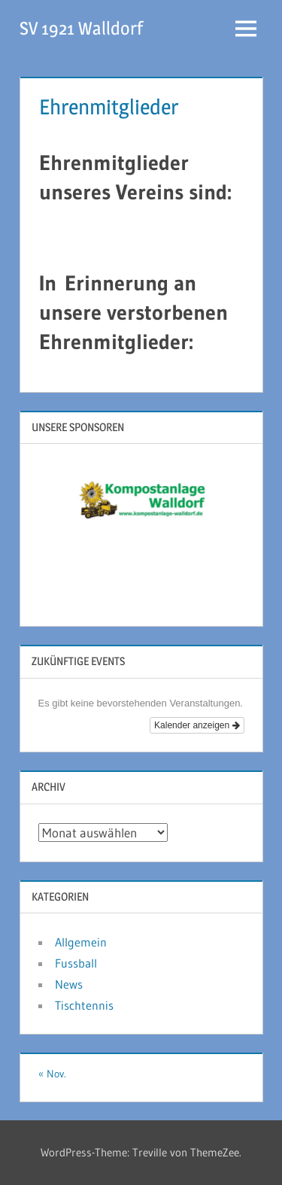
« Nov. (52, 1073)
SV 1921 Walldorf (81, 28)
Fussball (76, 963)
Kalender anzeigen (196, 725)
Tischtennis (84, 1005)
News (69, 984)
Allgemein (81, 942)
